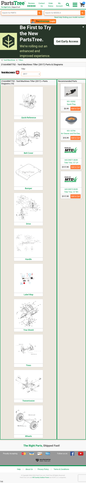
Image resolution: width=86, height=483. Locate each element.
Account (59, 4)
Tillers (20, 60)
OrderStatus (50, 4)
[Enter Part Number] (19, 13)
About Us (29, 469)
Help (19, 469)
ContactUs (42, 4)
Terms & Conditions (61, 469)
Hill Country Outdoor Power (40, 477)
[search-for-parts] (39, 13)
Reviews (31, 4)
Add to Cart (75, 109)
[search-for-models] (82, 13)
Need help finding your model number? (69, 17)
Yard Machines (9, 60)
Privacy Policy (43, 469)
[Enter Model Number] (62, 13)
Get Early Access (67, 41)
